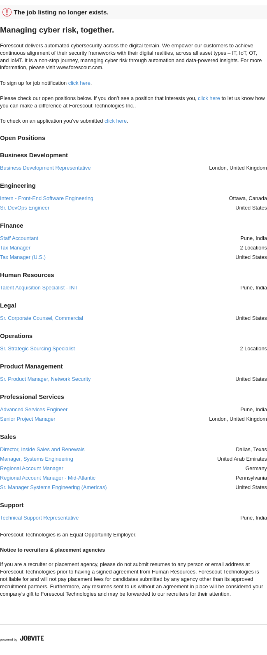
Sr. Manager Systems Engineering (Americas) (53, 487)
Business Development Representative (45, 168)
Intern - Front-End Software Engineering (46, 198)
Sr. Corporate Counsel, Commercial (41, 318)
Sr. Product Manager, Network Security (45, 379)
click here (79, 83)
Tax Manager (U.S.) (23, 257)
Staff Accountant (19, 238)
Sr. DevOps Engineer (24, 208)
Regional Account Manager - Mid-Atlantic (47, 478)
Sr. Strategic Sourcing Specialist (37, 348)
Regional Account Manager (31, 468)
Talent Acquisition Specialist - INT (39, 287)
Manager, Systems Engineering (36, 459)
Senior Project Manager (27, 419)
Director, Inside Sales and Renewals (42, 449)
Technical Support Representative (39, 518)
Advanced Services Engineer (33, 409)
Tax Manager (15, 248)
